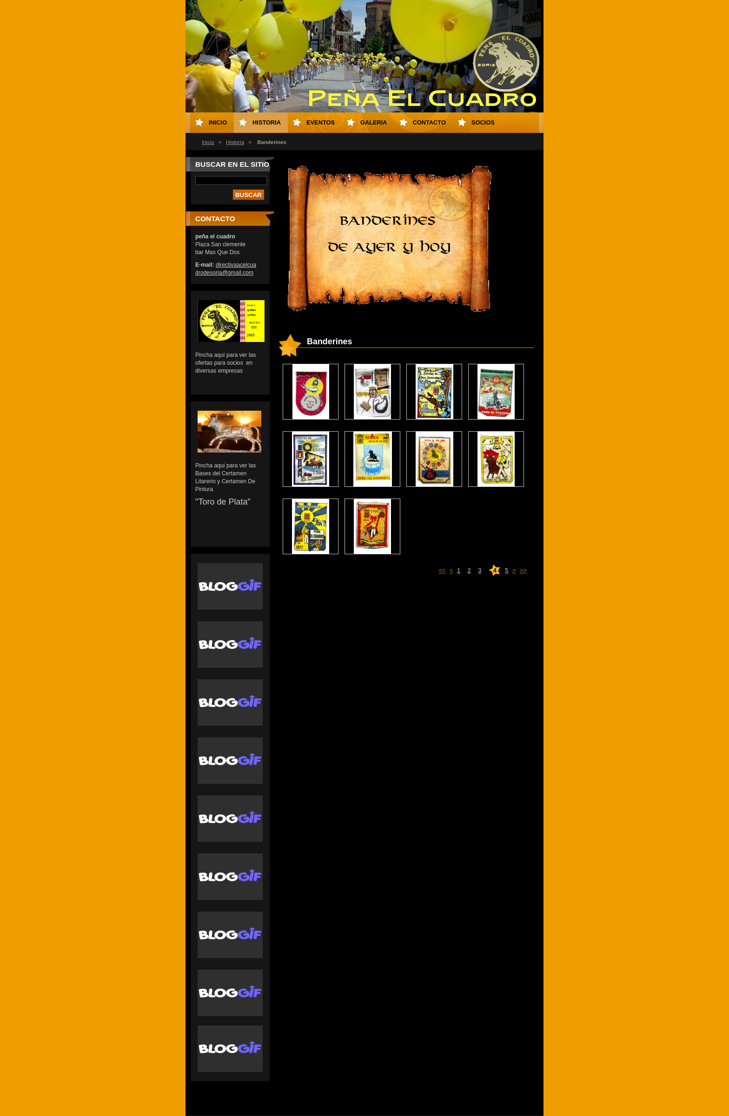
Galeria (373, 122)
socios (483, 122)
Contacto (429, 122)
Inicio (208, 142)
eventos (320, 122)
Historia (235, 142)
